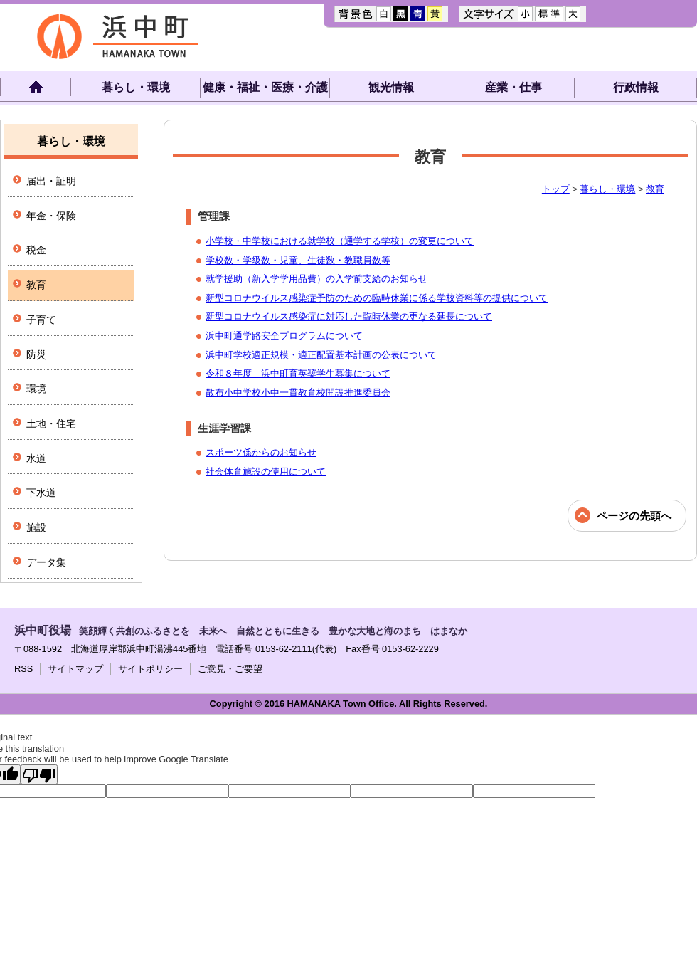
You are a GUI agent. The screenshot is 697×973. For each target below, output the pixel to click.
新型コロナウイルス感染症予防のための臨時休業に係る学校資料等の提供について (377, 298)
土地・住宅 (51, 423)
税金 (36, 250)
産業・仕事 (513, 87)
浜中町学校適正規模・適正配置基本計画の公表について (321, 354)
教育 (655, 189)
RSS (23, 668)
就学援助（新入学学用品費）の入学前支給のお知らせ (316, 278)
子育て (41, 319)
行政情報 (636, 87)
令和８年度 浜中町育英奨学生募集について (298, 373)
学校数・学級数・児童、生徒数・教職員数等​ (298, 260)
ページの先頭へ (634, 516)
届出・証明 (51, 180)
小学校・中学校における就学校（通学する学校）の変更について (340, 241)
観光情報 (391, 87)
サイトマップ (75, 668)
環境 (36, 388)
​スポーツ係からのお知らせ (261, 452)
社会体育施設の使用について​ (266, 471)
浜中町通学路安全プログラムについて (284, 335)
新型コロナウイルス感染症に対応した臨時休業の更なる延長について (349, 316)
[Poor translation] (39, 774)
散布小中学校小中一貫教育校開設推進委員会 (298, 392)
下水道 (41, 492)
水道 (36, 458)
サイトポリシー (150, 668)
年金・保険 (51, 215)
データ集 (46, 562)
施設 (36, 527)
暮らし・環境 (136, 87)
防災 (36, 354)
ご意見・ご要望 (230, 668)
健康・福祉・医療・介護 (265, 87)
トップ (556, 189)
